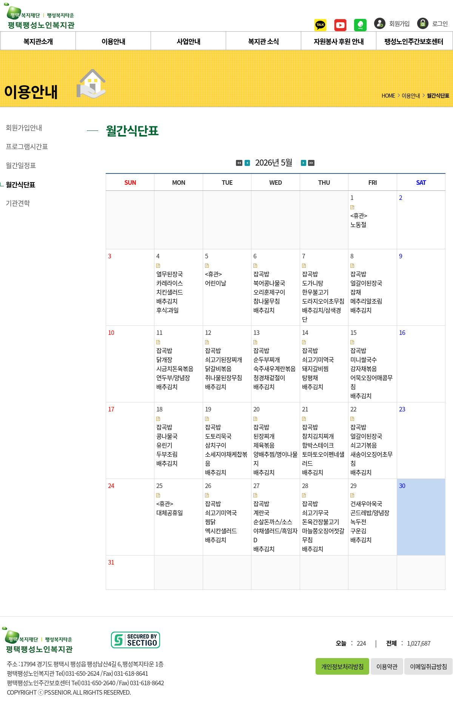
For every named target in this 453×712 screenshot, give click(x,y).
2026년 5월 (273, 162)
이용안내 (113, 41)
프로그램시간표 (27, 146)
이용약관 (387, 666)
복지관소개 (38, 41)
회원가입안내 (24, 128)
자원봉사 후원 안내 (339, 41)
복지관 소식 (263, 41)
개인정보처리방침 (342, 666)
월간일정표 (21, 165)
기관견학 (18, 203)
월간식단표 (20, 184)
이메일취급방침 (428, 666)
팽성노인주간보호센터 (413, 41)
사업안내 (188, 41)
